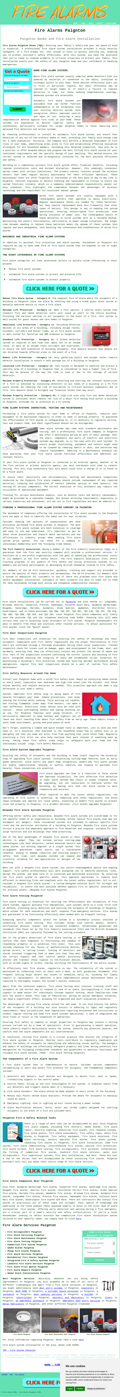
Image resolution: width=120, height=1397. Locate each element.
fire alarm (47, 76)
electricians (24, 1297)
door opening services (48, 1294)
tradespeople (23, 1285)
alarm (22, 1099)
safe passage (53, 361)
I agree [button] (70, 1389)
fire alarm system (53, 49)
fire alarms (75, 621)
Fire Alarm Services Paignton (29, 1225)
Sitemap (4, 1374)
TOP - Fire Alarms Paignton (19, 1350)
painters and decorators (68, 1297)
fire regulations (76, 501)
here (78, 1219)
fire (45, 1111)
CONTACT (99, 23)
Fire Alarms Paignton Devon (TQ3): (24, 45)
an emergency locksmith (30, 1301)
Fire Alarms (19, 1374)
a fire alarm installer (66, 1285)
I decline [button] (80, 1389)
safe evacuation (30, 349)
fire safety (22, 1022)
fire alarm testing (60, 938)
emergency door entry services (81, 1301)
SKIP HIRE (21, 1291)
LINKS (83, 23)
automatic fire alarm (70, 134)
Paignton (71, 602)
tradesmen (84, 1304)
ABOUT (91, 23)
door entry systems (51, 1288)
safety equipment (13, 580)
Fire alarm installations (18, 602)
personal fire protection (39, 242)
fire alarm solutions (95, 1136)
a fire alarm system (31, 414)
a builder (88, 1294)
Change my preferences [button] (96, 1389)
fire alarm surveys (14, 1149)
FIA (107, 549)
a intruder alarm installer (62, 1291)
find (11, 1187)
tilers (108, 1297)
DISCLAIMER (111, 23)
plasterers (87, 1288)
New (11, 1374)
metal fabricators (13, 1304)
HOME (76, 23)
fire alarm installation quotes (97, 1215)
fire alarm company (89, 432)
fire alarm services (81, 1162)
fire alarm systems (105, 762)
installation (21, 168)
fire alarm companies (88, 614)
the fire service (13, 465)
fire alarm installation (87, 1143)
